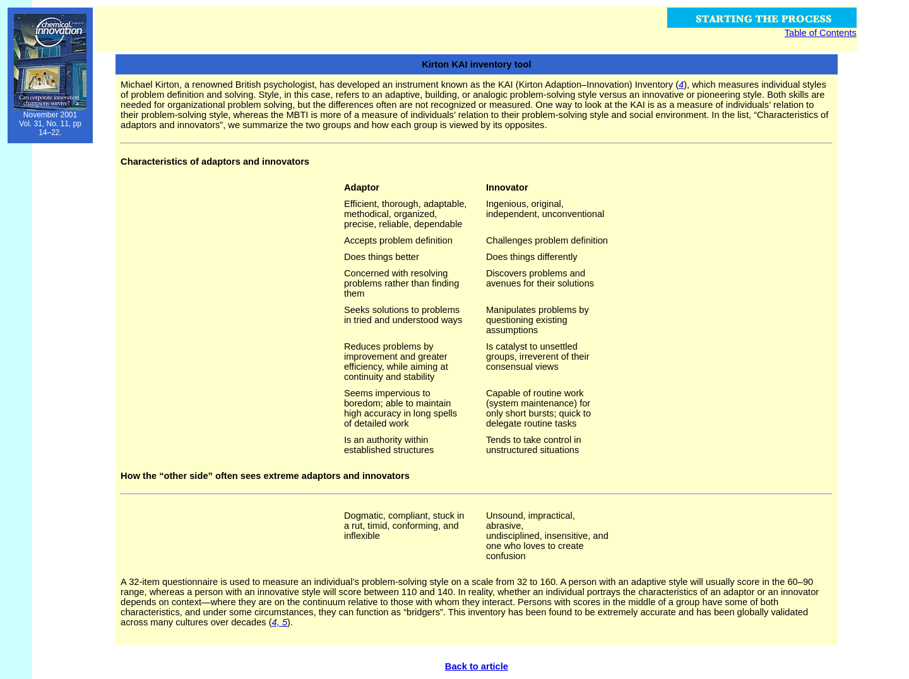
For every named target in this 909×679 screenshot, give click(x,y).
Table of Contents (821, 33)
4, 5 (279, 622)
